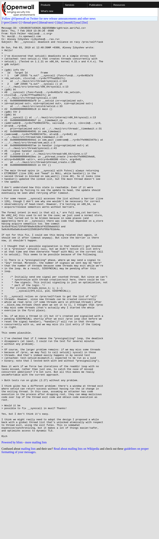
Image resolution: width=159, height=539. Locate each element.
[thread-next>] (47, 22)
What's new (47, 11)
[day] (60, 22)
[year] (77, 22)
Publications (95, 5)
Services (69, 5)
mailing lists (28, 530)
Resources (119, 5)
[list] (85, 22)
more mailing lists (36, 524)
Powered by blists (12, 524)
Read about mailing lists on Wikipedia (76, 530)
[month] (69, 22)
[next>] (15, 22)
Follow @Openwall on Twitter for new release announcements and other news (49, 18)
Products (45, 5)
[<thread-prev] (29, 22)
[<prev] (5, 22)
